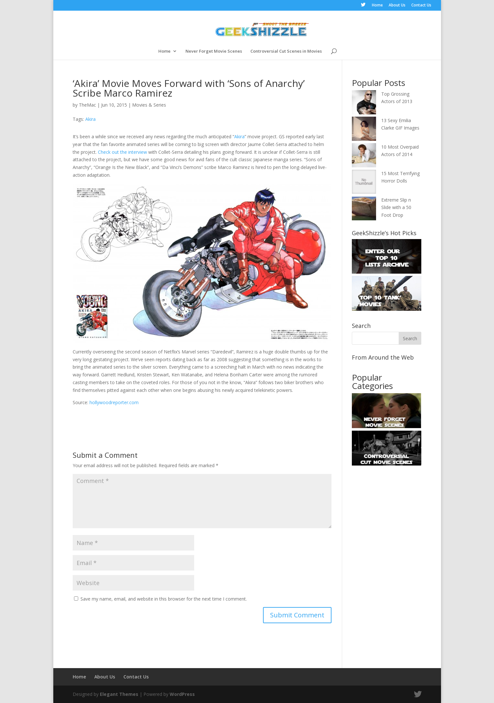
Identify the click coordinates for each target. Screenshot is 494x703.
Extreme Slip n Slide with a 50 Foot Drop (396, 207)
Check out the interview (122, 152)
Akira (90, 119)
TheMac (87, 105)
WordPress (182, 694)
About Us (397, 5)
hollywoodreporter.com (114, 402)
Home (377, 5)
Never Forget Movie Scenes (213, 51)
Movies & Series (149, 105)
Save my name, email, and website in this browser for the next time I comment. (163, 599)
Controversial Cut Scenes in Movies (286, 51)
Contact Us (421, 5)
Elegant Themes (119, 694)
